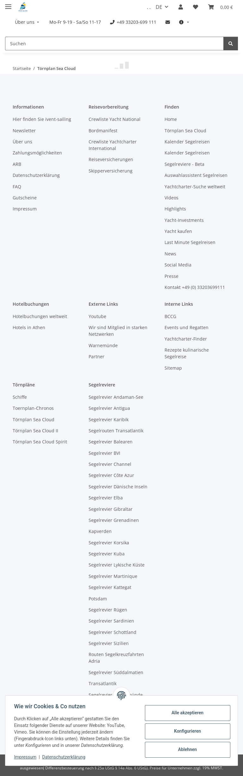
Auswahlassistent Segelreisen (196, 175)
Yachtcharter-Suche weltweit (195, 187)
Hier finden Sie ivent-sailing (42, 119)
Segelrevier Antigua (109, 408)
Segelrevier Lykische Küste (117, 565)
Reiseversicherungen (111, 159)
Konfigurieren (185, 731)
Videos (171, 198)
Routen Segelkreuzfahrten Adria (116, 657)
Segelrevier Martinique (113, 576)
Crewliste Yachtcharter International (113, 145)
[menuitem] (27, 22)
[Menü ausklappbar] (8, 4)
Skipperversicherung (111, 171)
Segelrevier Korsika (109, 543)
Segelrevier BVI (104, 453)
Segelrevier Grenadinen (114, 520)
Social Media (178, 265)
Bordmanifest (103, 131)
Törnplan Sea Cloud (185, 131)
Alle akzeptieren (186, 712)
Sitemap (173, 368)
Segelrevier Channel (110, 464)
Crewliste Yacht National (114, 119)
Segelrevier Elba (106, 498)
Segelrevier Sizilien (109, 643)
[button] (180, 7)
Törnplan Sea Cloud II (35, 431)
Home (171, 119)
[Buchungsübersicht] (220, 7)
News (170, 254)
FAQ (17, 187)
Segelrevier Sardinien (111, 621)
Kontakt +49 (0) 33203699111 (195, 287)
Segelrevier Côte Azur (111, 475)
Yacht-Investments (184, 220)
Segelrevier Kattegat (110, 587)
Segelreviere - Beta (184, 164)
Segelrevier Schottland (112, 632)
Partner (96, 357)
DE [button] (159, 6)
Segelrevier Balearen (111, 442)
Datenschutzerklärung (65, 757)
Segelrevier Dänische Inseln (118, 487)
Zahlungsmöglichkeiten (37, 153)
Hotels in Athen (29, 327)
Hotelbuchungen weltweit (40, 316)
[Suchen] (114, 43)
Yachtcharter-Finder (186, 339)
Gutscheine (25, 198)
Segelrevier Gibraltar (111, 509)
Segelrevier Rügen (108, 610)
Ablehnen (186, 749)
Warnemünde (103, 345)
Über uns (22, 142)
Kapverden (100, 531)
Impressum (27, 757)
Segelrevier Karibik (108, 419)
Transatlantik (102, 683)
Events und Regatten (187, 327)
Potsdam (98, 599)
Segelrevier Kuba (107, 554)
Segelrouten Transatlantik (116, 431)
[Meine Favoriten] (195, 7)
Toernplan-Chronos (33, 408)
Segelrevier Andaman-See (116, 397)
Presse (171, 276)
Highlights (175, 209)
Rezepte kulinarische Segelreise (187, 353)
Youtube (97, 316)
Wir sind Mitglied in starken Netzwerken (118, 330)
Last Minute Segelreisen (190, 242)
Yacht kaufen (178, 231)
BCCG (170, 316)
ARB (17, 164)
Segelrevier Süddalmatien (116, 672)
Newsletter (24, 131)
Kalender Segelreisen (187, 142)
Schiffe (20, 397)
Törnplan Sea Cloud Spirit (40, 442)
